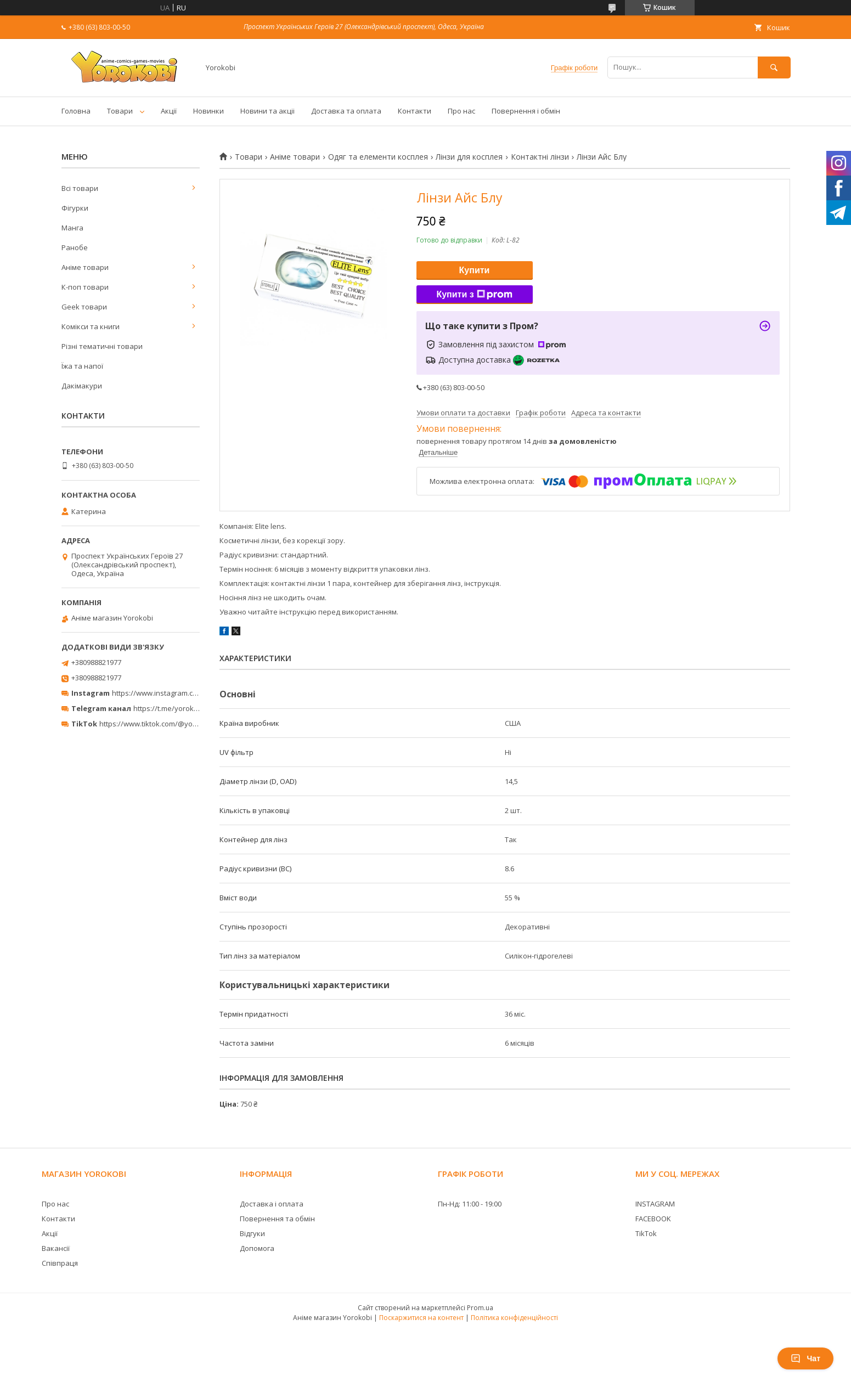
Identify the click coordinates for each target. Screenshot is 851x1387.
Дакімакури (81, 386)
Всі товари (79, 188)
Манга (72, 228)
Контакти (414, 111)
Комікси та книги (90, 326)
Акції (169, 111)
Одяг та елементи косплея (378, 157)
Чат (805, 1358)
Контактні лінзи (540, 157)
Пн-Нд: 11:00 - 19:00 (469, 1204)
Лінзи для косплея (469, 157)
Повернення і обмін (526, 111)
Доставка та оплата (346, 111)
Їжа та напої (82, 366)
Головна (76, 111)
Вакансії (56, 1248)
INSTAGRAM (655, 1204)
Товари (120, 111)
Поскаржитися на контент (421, 1317)
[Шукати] (774, 67)
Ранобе (74, 247)
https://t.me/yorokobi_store (179, 708)
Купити (474, 270)
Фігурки (74, 208)
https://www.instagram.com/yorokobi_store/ (185, 693)
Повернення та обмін (277, 1219)
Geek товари (84, 307)
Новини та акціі (267, 111)
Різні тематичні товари (102, 346)
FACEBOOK (653, 1219)
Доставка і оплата (271, 1204)
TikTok (646, 1233)
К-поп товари (85, 287)
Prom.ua (480, 1307)
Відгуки (252, 1233)
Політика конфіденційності (514, 1317)
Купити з (474, 295)
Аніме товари (295, 157)
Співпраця (60, 1263)
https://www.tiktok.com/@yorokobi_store (167, 724)
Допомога (257, 1248)
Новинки (208, 111)
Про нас (461, 111)
